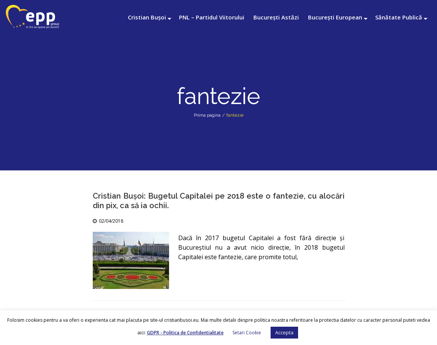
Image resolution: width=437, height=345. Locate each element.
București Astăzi (276, 17)
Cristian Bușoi (147, 17)
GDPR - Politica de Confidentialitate (185, 332)
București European (335, 17)
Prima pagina (207, 115)
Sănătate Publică (398, 17)
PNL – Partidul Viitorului (211, 17)
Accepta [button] (284, 332)
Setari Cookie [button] (246, 332)
